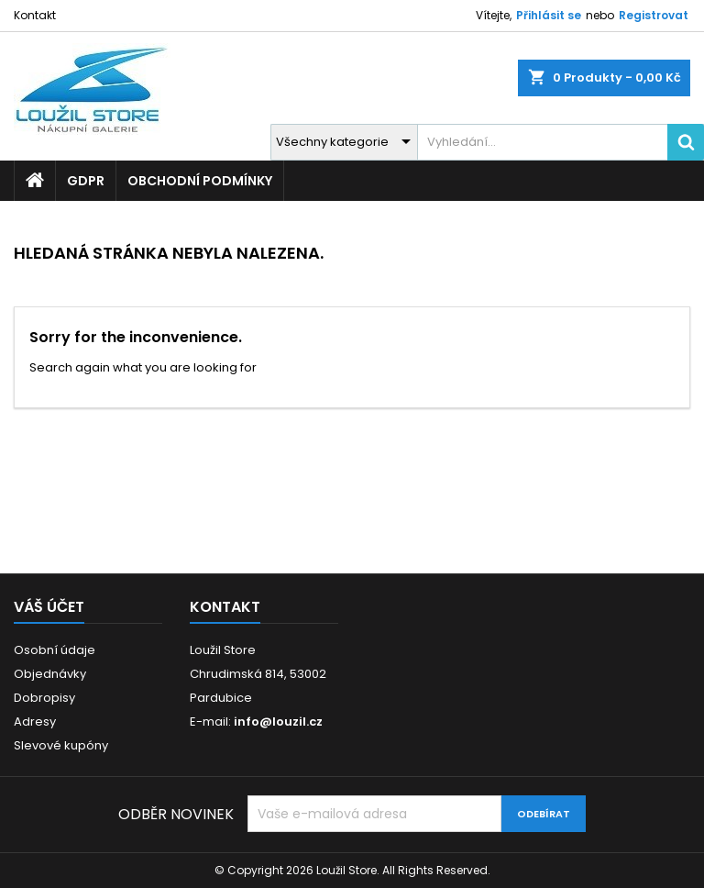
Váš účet (49, 606)
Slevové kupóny (61, 745)
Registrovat (653, 15)
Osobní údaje (54, 650)
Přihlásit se (548, 15)
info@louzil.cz (278, 721)
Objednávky (50, 674)
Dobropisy (44, 697)
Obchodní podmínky (199, 181)
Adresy (35, 721)
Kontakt (35, 15)
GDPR (85, 181)
